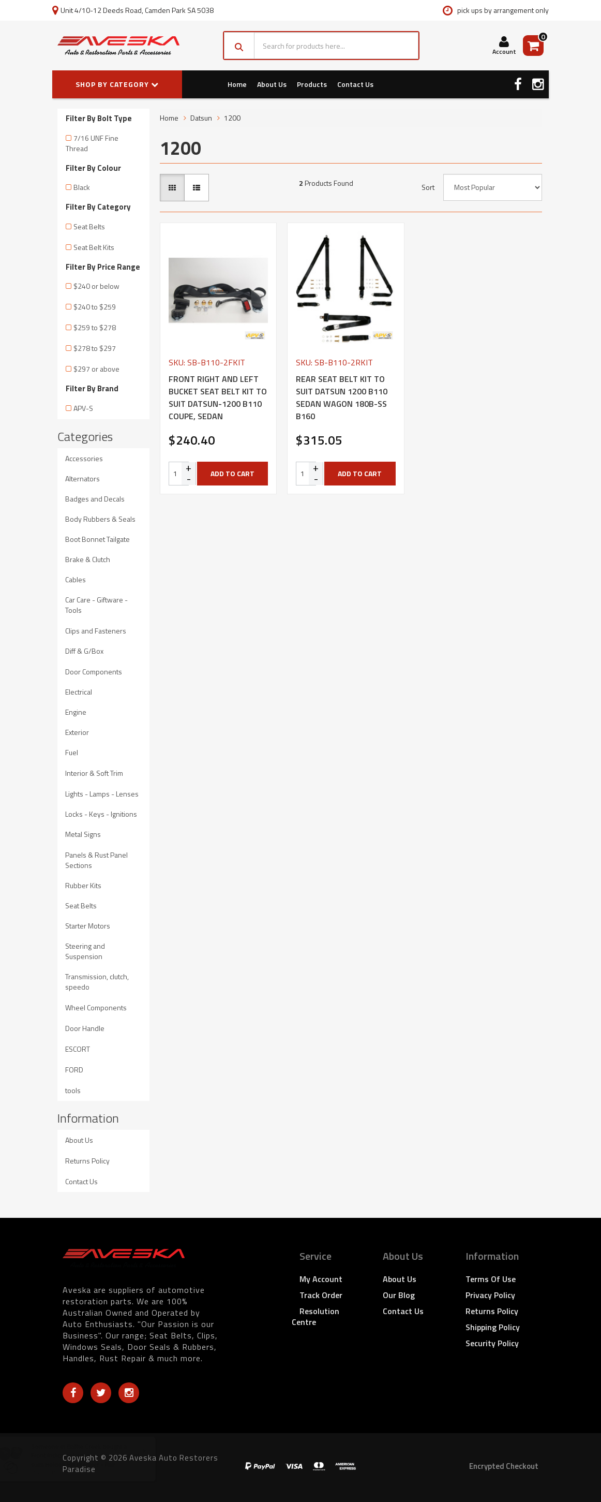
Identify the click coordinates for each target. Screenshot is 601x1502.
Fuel (71, 752)
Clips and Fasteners (95, 630)
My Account (320, 1279)
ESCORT (77, 1048)
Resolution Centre (315, 1316)
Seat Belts (89, 226)
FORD (74, 1069)
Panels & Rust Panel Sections (96, 860)
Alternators (82, 478)
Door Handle (84, 1028)
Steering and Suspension (85, 951)
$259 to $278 (94, 327)
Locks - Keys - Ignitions (101, 813)
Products (312, 84)
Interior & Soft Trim (94, 773)
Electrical (78, 691)
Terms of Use (490, 1279)
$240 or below (96, 286)
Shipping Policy (492, 1327)
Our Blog (399, 1295)
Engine (75, 711)
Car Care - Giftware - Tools (96, 604)
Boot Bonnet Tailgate (97, 539)
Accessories (84, 458)
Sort (428, 187)
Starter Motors (87, 925)
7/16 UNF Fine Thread (92, 143)
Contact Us (355, 84)
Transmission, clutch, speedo (97, 981)
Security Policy (492, 1343)
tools (73, 1090)
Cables (75, 579)
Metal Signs (83, 834)
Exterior (77, 732)
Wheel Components (96, 1007)
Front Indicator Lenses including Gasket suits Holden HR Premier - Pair (95, 1459)
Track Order (320, 1295)
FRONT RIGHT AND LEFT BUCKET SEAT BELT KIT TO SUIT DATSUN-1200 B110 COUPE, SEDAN (218, 397)
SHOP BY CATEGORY (117, 84)
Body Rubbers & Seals (100, 518)
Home (237, 84)
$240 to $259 (94, 306)
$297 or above (96, 368)
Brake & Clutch (87, 559)
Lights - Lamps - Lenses (102, 793)
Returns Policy (87, 1160)
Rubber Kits (83, 885)
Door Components (93, 671)
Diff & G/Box (84, 650)
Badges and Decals (95, 498)
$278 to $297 (94, 348)
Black (81, 187)
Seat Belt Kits (93, 247)
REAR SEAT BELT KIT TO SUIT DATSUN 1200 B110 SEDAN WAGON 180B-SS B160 (341, 397)
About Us (272, 84)
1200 (232, 117)
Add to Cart (232, 473)
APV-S (83, 408)
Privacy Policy (490, 1295)
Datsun (201, 117)
